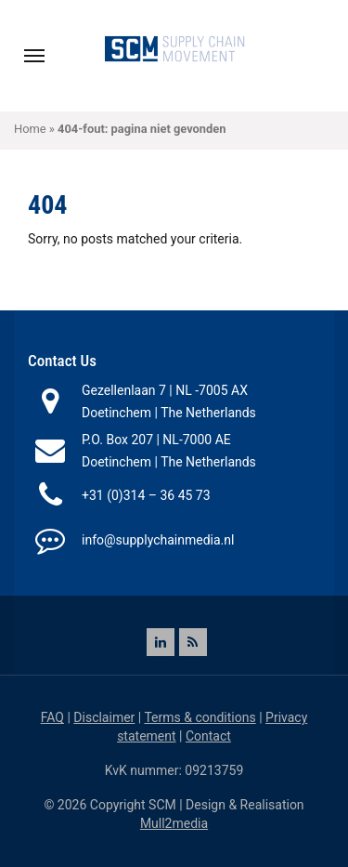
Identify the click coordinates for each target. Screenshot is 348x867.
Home (30, 129)
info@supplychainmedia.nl (158, 539)
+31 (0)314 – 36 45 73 (146, 495)
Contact (208, 736)
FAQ (52, 717)
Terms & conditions (199, 717)
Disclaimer (104, 717)
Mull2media (174, 823)
